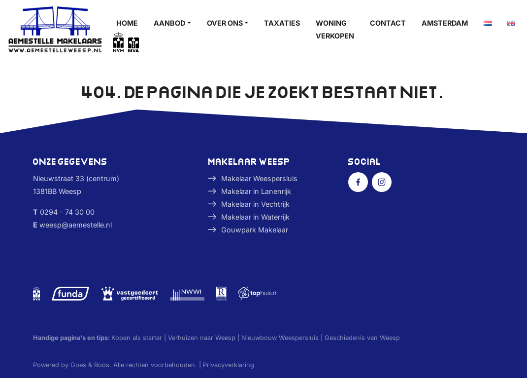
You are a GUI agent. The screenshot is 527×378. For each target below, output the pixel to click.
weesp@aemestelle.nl (75, 225)
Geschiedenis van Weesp (362, 337)
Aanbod (169, 23)
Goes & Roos (89, 365)
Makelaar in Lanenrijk (256, 191)
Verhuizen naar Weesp (201, 337)
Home (127, 23)
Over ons (225, 23)
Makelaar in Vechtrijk (255, 204)
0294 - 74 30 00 (67, 212)
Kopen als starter (136, 337)
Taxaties (282, 23)
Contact (388, 23)
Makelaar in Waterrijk (255, 217)
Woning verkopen (335, 29)
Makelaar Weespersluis (259, 178)
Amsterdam (445, 23)
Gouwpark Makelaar (254, 230)
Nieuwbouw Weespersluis (280, 337)
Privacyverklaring (228, 365)
